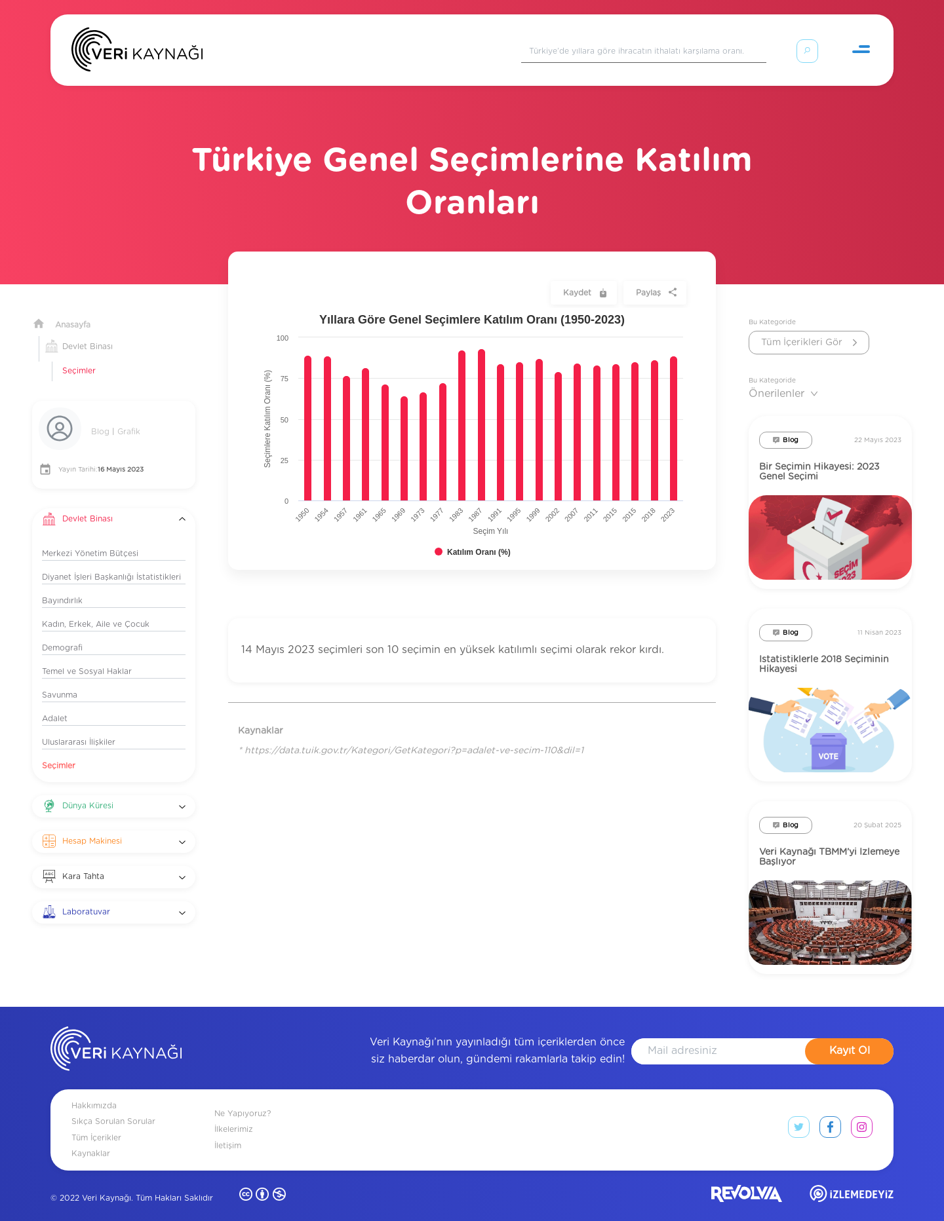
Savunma (59, 679)
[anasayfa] (116, 1036)
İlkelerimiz (233, 1114)
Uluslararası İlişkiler (78, 726)
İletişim (227, 1130)
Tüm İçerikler (96, 1122)
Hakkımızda (94, 1090)
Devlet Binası (87, 331)
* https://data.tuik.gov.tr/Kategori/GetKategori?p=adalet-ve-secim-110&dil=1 (410, 735)
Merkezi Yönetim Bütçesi (90, 538)
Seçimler (79, 355)
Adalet (55, 703)
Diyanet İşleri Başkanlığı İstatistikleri (111, 561)
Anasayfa (72, 309)
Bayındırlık (62, 585)
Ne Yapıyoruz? (242, 1098)
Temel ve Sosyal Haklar (87, 656)
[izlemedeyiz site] (852, 1180)
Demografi (62, 632)
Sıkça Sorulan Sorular (113, 1106)
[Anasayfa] (137, 52)
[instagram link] (862, 1114)
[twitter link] (799, 1114)
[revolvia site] (746, 1181)
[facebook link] (830, 1114)
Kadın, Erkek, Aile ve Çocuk (95, 608)
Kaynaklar (90, 1138)
